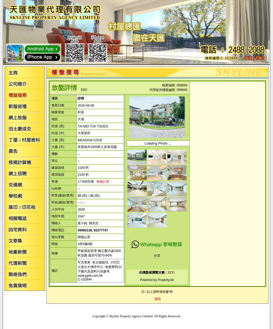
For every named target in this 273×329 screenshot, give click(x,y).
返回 (157, 299)
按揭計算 (103, 181)
